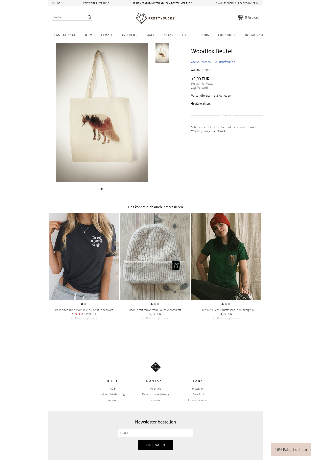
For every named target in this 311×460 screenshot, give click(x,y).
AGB (112, 389)
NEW (88, 35)
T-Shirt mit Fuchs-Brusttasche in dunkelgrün (226, 310)
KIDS (205, 35)
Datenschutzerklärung (155, 394)
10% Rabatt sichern (291, 449)
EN (54, 3)
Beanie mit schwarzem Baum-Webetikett (155, 310)
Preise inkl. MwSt (202, 84)
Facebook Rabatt (198, 400)
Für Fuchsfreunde (224, 62)
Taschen (205, 62)
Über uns (155, 389)
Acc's (168, 35)
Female (107, 35)
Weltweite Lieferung (96, 3)
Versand (112, 400)
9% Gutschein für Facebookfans (237, 3)
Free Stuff (198, 394)
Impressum (155, 400)
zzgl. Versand (199, 88)
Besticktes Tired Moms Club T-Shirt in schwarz (84, 310)
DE (58, 3)
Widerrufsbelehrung (113, 394)
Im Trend (130, 35)
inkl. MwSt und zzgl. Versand (84, 318)
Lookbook (227, 35)
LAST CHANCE (65, 35)
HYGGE (187, 35)
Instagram (254, 35)
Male (151, 35)
